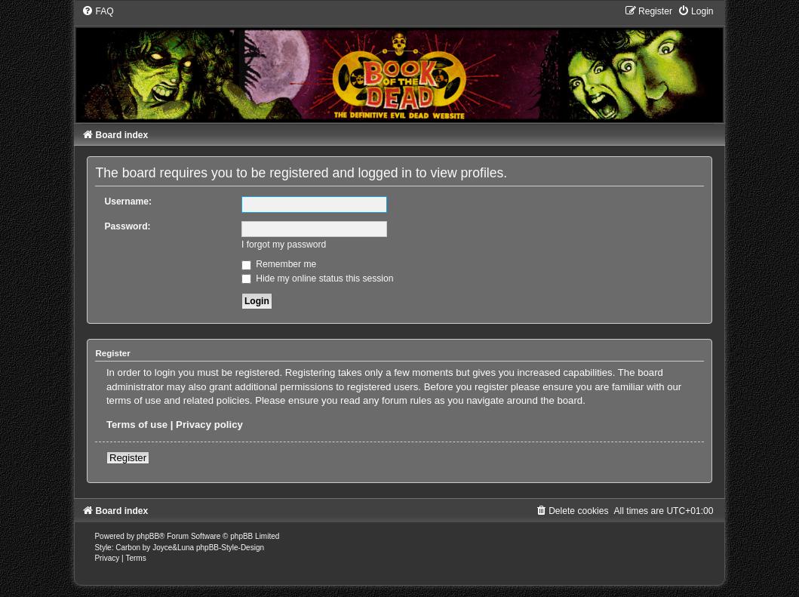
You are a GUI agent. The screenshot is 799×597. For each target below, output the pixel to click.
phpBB (148, 536)
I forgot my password (283, 244)
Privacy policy (209, 424)
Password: (127, 226)
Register (127, 457)
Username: (128, 201)
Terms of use (136, 424)
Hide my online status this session (317, 278)
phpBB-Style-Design (230, 547)
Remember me (278, 264)
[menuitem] (97, 11)
